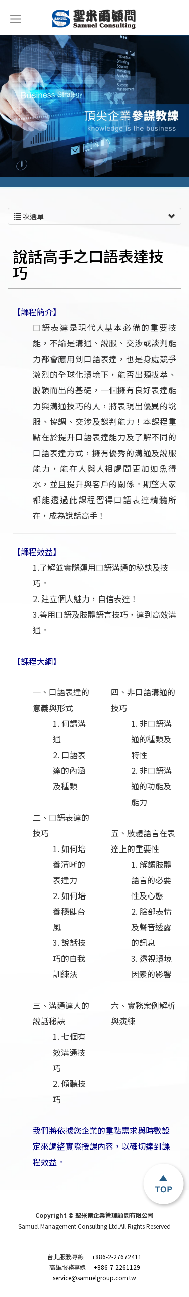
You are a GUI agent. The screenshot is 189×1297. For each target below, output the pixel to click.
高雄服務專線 (69, 1267)
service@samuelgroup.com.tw (94, 1278)
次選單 (94, 216)
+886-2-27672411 (94, 1257)
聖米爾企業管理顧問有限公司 (94, 19)
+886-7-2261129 (94, 1267)
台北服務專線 (67, 1257)
